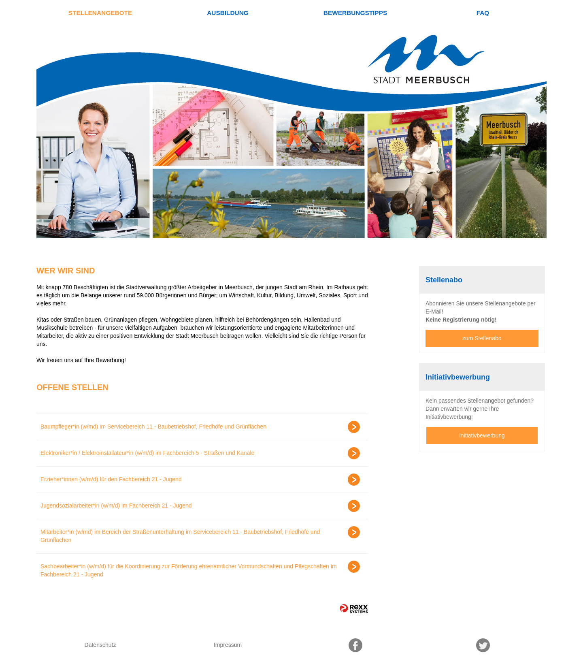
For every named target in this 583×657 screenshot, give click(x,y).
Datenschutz (100, 645)
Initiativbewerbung (482, 435)
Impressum (228, 645)
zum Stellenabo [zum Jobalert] (482, 338)
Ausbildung (228, 12)
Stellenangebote (100, 12)
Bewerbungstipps (355, 12)
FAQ (483, 12)
